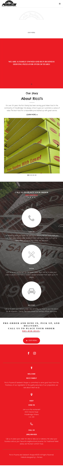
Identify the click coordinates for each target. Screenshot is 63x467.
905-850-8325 (31, 331)
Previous (6, 145)
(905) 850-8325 (31, 195)
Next (57, 145)
